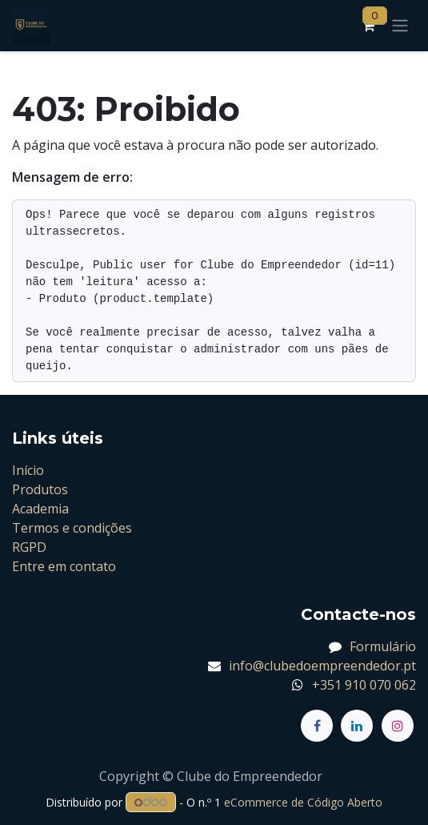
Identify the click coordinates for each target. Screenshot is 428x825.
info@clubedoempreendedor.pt (322, 665)
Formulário (383, 646)
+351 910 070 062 (364, 685)
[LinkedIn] (357, 726)
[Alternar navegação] (400, 26)
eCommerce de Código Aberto (303, 802)
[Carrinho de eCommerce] (368, 26)
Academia (40, 508)
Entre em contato (64, 566)
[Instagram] (398, 726)
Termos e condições (72, 528)
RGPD (29, 547)
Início (28, 470)
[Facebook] (317, 726)
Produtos (40, 489)
